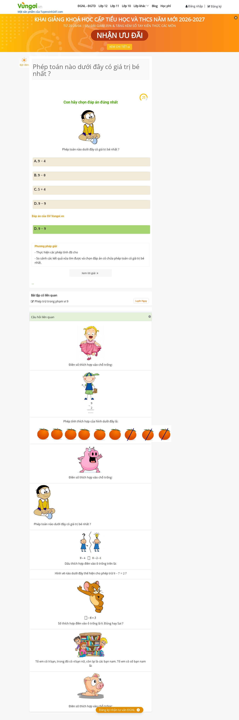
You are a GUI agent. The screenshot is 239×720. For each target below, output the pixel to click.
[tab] (90, 317)
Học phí (165, 6)
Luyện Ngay (141, 300)
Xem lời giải (90, 273)
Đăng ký (214, 6)
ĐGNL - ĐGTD (87, 6)
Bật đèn (24, 62)
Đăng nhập (194, 6)
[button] (90, 317)
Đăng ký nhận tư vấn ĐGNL (117, 710)
